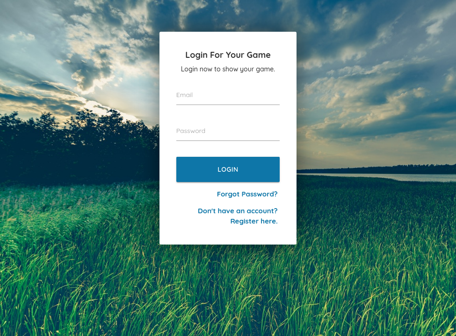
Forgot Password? (247, 193)
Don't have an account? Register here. (238, 215)
